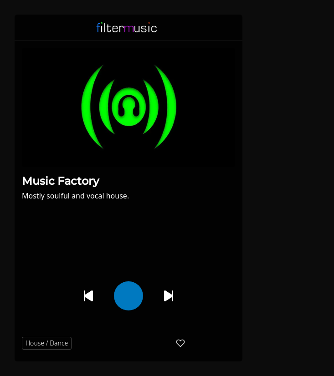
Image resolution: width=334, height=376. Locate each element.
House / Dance (47, 343)
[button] (229, 27)
